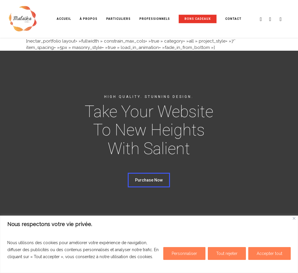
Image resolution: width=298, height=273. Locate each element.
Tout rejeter (226, 253)
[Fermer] (294, 218)
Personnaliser (184, 253)
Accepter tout (269, 253)
